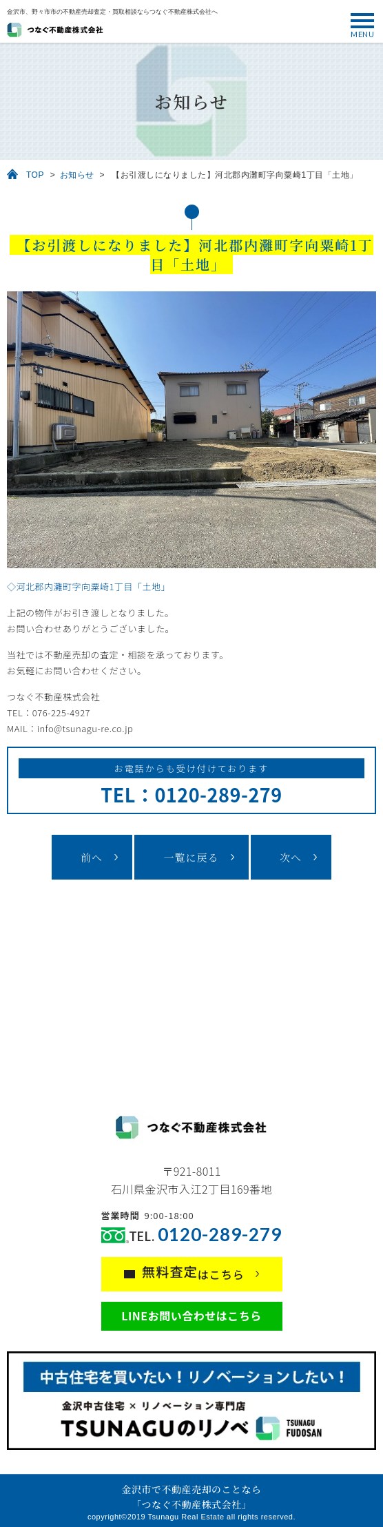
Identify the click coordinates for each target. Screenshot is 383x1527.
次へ (291, 857)
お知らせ (77, 175)
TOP (35, 175)
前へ (92, 857)
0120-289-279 (220, 1235)
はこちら (193, 1272)
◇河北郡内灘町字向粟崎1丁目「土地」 (88, 586)
